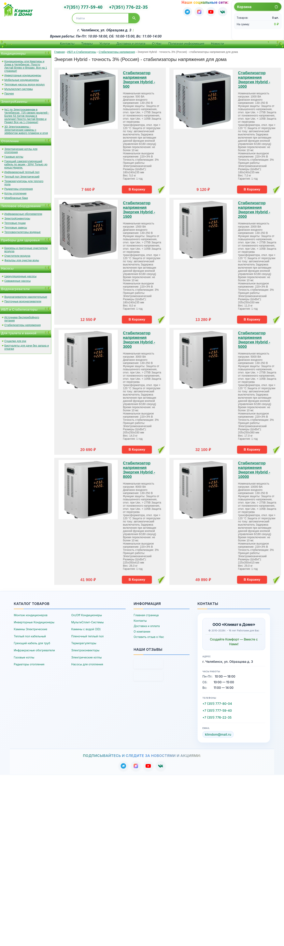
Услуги (104, 42)
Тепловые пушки (15, 221)
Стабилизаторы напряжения (22, 323)
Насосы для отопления (87, 662)
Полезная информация (186, 42)
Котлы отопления (15, 191)
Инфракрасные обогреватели (23, 212)
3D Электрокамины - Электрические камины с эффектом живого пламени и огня (26, 128)
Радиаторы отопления (18, 187)
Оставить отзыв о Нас (149, 635)
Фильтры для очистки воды (21, 258)
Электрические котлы (86, 655)
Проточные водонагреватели (22, 299)
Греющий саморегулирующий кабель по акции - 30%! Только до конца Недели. (25, 162)
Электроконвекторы (85, 648)
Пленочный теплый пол (87, 634)
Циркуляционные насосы (20, 274)
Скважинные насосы (17, 279)
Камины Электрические (30, 627)
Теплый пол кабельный (30, 634)
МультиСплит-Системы (87, 620)
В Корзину (137, 187)
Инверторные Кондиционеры (34, 620)
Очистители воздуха (17, 254)
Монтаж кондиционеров (31, 613)
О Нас (157, 42)
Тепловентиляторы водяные (22, 230)
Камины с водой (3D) (86, 627)
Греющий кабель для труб (32, 641)
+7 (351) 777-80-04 (217, 702)
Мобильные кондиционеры (21, 78)
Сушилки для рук (15, 339)
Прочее (9, 91)
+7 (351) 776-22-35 (217, 716)
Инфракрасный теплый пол (21, 170)
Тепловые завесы (15, 225)
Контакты (67, 42)
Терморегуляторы (83, 641)
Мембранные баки (16, 196)
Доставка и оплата (131, 42)
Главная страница (146, 613)
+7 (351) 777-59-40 (217, 709)
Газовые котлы (13, 155)
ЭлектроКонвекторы (17, 216)
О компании (142, 629)
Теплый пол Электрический (21, 174)
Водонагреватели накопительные (25, 295)
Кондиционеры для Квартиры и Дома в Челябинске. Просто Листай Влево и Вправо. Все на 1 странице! (25, 64)
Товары (87, 42)
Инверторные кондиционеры (22, 73)
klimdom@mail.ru (218, 733)
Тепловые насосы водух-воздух (24, 82)
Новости (217, 42)
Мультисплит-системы (18, 87)
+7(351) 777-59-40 (85, 6)
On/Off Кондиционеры (86, 613)
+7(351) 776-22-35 (126, 6)
